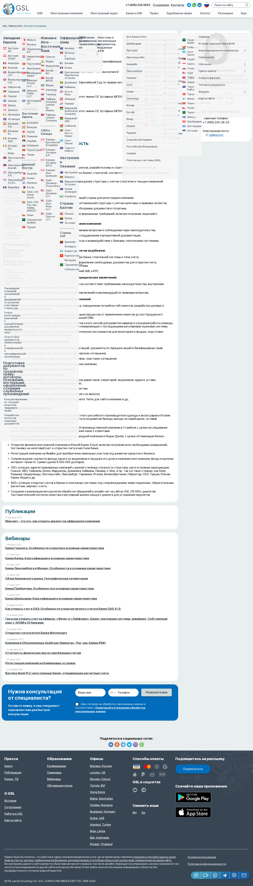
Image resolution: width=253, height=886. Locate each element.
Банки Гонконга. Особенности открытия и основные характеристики (54, 548)
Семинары (54, 772)
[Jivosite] (196, 875)
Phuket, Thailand (101, 844)
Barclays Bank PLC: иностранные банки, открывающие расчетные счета (57, 673)
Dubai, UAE (97, 818)
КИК (40, 13)
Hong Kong (97, 792)
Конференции (56, 766)
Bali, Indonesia (99, 837)
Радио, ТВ (11, 779)
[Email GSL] (244, 875)
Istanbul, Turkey (100, 824)
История (10, 800)
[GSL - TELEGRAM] (143, 790)
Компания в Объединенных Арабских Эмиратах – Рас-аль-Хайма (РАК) (55, 643)
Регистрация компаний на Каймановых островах (40, 663)
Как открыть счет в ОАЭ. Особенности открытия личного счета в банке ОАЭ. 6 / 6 (63, 608)
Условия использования (202, 857)
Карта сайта (12, 820)
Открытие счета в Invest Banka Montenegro (36, 633)
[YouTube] (135, 790)
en (143, 813)
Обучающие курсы (59, 785)
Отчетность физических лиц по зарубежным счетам (43, 653)
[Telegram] (225, 875)
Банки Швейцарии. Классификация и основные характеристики (51, 598)
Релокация (225, 13)
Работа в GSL (13, 813)
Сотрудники (12, 807)
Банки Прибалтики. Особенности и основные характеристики (49, 588)
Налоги (205, 13)
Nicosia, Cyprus (100, 779)
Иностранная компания (67, 13)
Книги (8, 766)
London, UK (97, 772)
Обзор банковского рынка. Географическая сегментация (46, 578)
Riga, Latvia (97, 831)
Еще (243, 13)
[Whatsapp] (215, 875)
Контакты (177, 5)
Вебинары (54, 779)
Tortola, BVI (97, 785)
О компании (161, 5)
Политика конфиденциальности (207, 864)
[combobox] (112, 692)
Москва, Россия (101, 766)
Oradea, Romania (101, 805)
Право (154, 13)
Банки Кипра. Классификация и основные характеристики (47, 558)
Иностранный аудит (104, 13)
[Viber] (234, 875)
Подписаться (193, 769)
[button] (206, 875)
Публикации (12, 772)
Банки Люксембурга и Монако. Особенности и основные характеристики (58, 568)
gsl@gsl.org (216, 135)
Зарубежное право (179, 13)
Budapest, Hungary (102, 811)
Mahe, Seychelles (101, 798)
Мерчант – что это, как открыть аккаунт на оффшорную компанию (52, 521)
